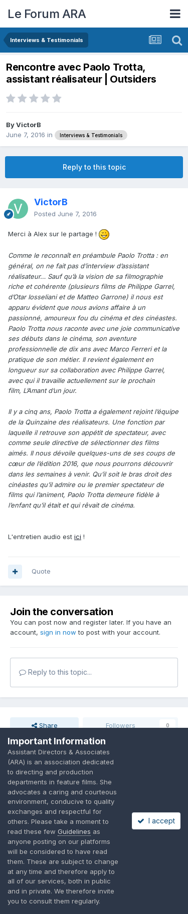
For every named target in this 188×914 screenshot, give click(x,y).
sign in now (58, 632)
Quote (41, 571)
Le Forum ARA (47, 14)
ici (77, 537)
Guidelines (74, 831)
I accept (156, 820)
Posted (65, 214)
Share (45, 725)
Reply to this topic (94, 167)
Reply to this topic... (55, 672)
